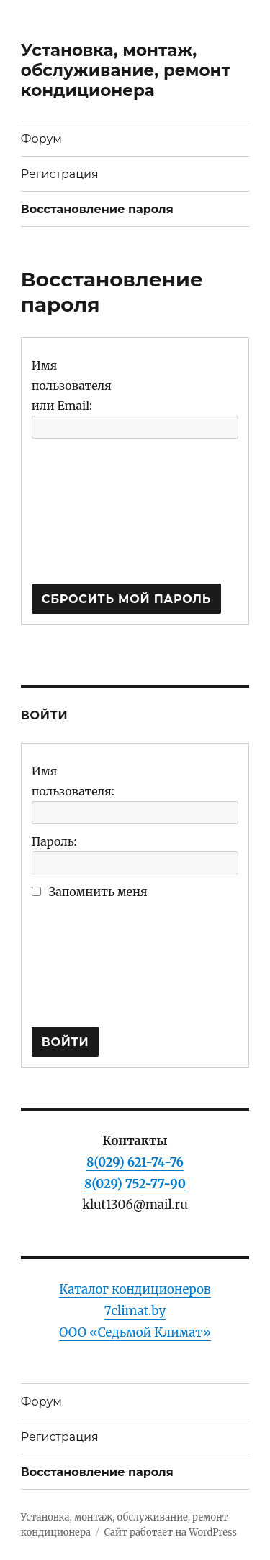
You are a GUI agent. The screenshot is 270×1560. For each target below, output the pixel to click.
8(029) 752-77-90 (135, 1184)
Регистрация (60, 174)
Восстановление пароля (97, 209)
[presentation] (91, 517)
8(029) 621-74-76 (135, 1162)
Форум (41, 139)
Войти (65, 1042)
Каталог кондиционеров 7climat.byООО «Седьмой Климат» (135, 1310)
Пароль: (54, 841)
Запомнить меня (98, 891)
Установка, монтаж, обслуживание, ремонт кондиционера (125, 70)
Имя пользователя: (73, 781)
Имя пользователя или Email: (72, 385)
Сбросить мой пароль (126, 599)
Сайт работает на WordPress (170, 1532)
